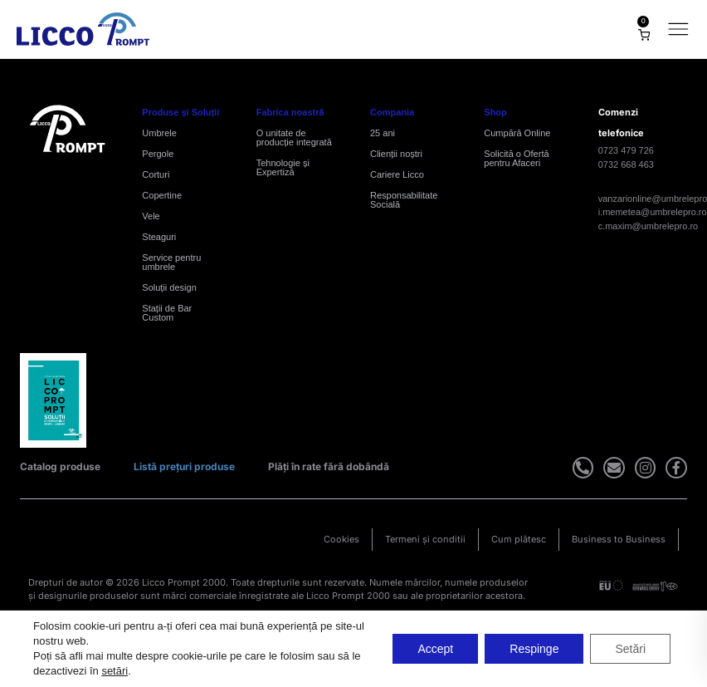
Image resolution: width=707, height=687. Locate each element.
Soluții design (169, 287)
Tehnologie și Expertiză (283, 167)
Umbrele (159, 133)
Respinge (534, 648)
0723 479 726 (626, 150)
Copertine (162, 195)
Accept (435, 648)
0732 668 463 (626, 164)
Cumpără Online (517, 133)
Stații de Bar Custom (167, 312)
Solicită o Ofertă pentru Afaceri (516, 158)
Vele (150, 216)
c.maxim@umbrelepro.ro (648, 226)
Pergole (157, 154)
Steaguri (159, 237)
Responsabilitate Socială (403, 199)
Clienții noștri (396, 154)
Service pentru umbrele (171, 262)
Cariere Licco (397, 174)
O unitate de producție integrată (294, 137)
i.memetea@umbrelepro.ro (652, 212)
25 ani (382, 133)
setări (114, 671)
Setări (630, 648)
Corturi (155, 174)
